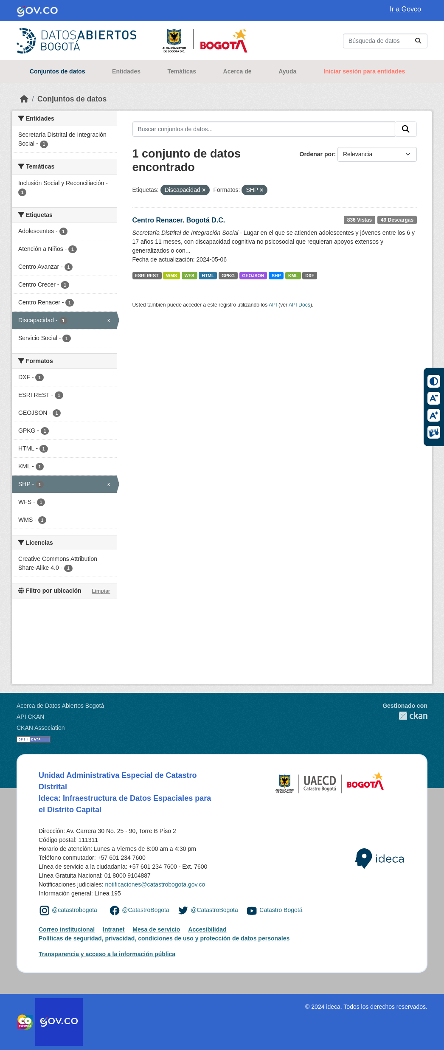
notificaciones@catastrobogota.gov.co (155, 884)
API (273, 305)
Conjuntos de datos (57, 71)
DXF (309, 275)
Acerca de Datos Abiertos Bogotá (60, 705)
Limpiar (101, 591)
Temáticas (182, 71)
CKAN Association (41, 727)
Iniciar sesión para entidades (364, 71)
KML (293, 275)
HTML (208, 275)
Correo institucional (67, 929)
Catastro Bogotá (280, 909)
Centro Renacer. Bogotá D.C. (178, 220)
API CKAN (30, 716)
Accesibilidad (207, 929)
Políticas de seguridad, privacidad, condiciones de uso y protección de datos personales (164, 938)
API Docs (299, 305)
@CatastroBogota (145, 909)
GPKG (228, 275)
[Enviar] (418, 41)
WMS (171, 275)
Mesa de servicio (156, 929)
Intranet (113, 929)
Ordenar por (317, 154)
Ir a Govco (405, 9)
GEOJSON (253, 275)
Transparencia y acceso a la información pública (107, 954)
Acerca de (237, 71)
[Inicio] (24, 99)
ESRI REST (146, 275)
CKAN (404, 715)
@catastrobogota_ (76, 909)
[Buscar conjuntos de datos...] (385, 41)
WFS (189, 275)
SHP (276, 275)
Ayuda (287, 71)
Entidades (126, 71)
